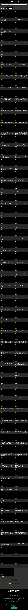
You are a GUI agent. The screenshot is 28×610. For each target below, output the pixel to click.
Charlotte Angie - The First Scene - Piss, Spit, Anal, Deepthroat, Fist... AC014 (6, 342)
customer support (10, 593)
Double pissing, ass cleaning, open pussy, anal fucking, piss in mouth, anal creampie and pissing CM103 (21, 522)
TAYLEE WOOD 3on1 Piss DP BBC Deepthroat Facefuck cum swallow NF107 (7, 432)
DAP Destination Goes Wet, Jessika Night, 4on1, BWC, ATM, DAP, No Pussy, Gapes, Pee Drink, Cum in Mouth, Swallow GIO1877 (21, 297)
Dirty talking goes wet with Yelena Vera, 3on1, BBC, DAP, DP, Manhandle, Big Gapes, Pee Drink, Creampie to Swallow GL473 (7, 465)
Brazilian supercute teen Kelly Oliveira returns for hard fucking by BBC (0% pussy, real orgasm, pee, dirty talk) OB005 (21, 180)
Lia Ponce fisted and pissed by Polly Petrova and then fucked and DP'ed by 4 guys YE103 (21, 342)
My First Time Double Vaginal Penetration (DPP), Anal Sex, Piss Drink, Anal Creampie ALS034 (7, 566)
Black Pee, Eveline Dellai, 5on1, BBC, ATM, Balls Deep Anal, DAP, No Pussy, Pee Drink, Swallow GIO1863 (21, 191)
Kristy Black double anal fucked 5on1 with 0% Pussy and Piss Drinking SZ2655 (21, 42)
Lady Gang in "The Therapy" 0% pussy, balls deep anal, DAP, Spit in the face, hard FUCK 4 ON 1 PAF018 (21, 375)
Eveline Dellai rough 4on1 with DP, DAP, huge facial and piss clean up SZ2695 (6, 272)
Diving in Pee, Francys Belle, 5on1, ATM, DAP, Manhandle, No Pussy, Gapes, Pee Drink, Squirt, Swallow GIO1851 (6, 156)
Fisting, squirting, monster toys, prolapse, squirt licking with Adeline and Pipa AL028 (21, 533)
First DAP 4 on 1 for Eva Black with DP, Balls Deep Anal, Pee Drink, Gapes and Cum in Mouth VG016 (7, 454)
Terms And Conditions (16, 593)
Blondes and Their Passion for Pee (19, 543)
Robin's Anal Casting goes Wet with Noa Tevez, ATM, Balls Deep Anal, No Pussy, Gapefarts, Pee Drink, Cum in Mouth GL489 (21, 364)
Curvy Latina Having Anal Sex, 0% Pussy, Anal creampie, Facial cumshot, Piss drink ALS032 (6, 544)
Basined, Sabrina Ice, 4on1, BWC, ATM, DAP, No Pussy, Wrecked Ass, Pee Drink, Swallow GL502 (21, 398)
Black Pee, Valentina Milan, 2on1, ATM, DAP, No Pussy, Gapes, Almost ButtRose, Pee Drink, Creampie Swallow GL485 (6, 331)
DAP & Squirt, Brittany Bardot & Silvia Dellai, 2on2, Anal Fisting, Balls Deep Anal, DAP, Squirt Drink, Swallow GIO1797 (21, 262)
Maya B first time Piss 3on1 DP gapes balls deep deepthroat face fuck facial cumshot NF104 (21, 511)
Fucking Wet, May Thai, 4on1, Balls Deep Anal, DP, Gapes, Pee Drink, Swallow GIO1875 (6, 65)
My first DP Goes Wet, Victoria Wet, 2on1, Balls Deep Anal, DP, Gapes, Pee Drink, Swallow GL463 (7, 421)
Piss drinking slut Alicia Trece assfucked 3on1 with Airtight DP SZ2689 (20, 88)
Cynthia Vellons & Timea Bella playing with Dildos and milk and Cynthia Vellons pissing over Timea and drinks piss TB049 (7, 522)
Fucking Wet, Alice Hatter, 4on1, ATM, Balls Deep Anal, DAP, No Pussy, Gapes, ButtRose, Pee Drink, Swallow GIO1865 (21, 454)
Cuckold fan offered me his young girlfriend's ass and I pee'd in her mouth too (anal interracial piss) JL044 (21, 156)
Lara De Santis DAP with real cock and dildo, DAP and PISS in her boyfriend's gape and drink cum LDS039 (21, 409)
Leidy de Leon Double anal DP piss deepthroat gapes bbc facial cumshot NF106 (21, 443)
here (3, 605)
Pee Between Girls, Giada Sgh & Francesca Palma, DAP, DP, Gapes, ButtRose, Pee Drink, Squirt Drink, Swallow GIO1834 (21, 99)
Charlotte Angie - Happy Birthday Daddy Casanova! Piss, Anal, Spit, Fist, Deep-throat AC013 (7, 215)
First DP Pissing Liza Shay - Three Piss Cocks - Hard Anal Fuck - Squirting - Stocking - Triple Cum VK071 (20, 238)
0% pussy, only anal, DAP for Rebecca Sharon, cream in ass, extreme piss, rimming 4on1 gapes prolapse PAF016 (7, 144)
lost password (4, 593)
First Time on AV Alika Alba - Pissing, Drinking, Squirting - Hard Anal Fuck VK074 (21, 214)
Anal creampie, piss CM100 (5, 554)
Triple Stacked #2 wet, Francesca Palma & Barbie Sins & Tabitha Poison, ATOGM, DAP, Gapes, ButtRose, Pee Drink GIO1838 (21, 133)
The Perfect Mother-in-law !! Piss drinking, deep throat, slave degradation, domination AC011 (21, 489)
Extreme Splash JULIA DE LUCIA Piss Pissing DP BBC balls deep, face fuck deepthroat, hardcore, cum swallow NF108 (21, 352)
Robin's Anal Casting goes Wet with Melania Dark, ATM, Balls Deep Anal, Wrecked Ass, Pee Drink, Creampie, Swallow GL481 (7, 398)
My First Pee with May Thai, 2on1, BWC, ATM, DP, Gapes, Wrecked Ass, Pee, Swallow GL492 (21, 65)
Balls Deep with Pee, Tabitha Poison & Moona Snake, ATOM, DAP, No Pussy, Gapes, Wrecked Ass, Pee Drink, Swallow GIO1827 (7, 88)
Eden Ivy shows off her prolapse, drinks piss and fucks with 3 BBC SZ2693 (21, 19)
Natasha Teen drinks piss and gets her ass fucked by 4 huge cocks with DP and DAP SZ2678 (7, 43)
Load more (14, 579)
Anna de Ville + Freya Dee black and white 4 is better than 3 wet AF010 (7, 123)
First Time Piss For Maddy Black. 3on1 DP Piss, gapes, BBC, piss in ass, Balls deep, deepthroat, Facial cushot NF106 (7, 477)
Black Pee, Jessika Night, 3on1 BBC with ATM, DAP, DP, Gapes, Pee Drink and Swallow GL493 (6, 352)
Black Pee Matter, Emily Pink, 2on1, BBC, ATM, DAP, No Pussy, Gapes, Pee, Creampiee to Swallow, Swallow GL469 (21, 309)
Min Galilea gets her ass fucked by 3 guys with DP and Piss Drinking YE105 (21, 420)
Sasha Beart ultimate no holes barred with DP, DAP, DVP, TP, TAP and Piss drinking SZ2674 (7, 54)
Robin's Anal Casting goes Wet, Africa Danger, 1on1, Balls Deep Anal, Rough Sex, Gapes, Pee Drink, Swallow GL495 (7, 533)
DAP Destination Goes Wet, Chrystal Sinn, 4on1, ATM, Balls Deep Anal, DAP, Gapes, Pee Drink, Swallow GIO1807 (7, 443)
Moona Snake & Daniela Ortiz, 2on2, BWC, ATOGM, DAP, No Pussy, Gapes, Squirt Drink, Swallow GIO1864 (21, 76)
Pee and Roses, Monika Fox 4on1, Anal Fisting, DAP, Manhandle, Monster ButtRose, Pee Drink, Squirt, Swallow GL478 (7, 180)
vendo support (11, 595)
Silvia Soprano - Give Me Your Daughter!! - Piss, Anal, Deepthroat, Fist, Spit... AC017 (7, 363)
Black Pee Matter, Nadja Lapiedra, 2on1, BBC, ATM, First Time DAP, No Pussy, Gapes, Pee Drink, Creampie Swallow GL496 (7, 297)
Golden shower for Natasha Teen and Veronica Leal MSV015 (20, 30)
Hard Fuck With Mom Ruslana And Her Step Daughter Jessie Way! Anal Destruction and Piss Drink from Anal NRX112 (7, 19)
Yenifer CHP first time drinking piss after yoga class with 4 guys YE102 (20, 330)
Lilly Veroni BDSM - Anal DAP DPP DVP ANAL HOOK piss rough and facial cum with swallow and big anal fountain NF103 (7, 375)
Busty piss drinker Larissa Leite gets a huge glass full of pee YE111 (21, 111)
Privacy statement (23, 593)
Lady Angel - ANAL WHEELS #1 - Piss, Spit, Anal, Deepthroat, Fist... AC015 (21, 477)
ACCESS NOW (14, 607)
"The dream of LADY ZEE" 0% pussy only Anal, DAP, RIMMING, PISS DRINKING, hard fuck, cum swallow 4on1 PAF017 (7, 133)
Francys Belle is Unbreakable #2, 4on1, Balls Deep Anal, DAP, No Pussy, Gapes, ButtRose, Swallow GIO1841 (20, 285)
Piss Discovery (3, 576)
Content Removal (16, 595)
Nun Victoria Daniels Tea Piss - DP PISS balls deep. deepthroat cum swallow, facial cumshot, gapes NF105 (21, 432)
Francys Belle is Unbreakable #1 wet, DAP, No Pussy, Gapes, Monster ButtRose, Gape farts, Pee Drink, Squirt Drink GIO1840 (7, 203)
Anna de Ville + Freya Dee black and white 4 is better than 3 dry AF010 (21, 123)
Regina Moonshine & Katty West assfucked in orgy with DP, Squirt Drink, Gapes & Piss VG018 (7, 386)
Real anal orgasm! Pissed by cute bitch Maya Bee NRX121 (20, 53)
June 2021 (9, 8)
